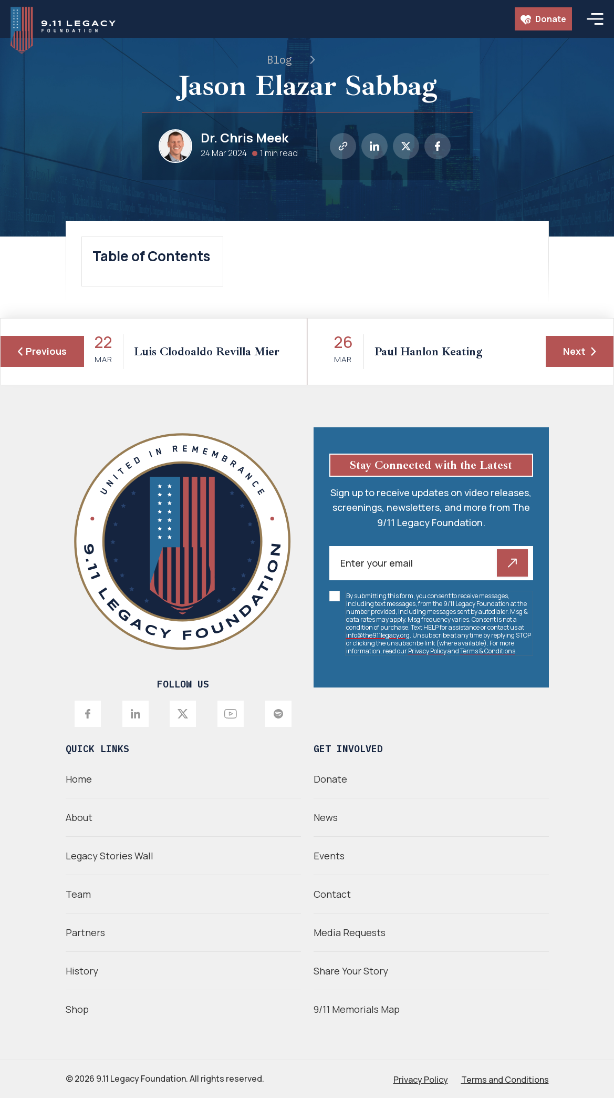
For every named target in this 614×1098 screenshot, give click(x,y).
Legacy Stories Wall (109, 855)
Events (329, 855)
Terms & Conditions (487, 651)
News (326, 817)
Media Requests (350, 932)
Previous (42, 351)
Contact (332, 894)
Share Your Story (351, 970)
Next (579, 351)
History (82, 970)
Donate (543, 19)
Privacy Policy (427, 651)
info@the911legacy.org (378, 635)
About (79, 817)
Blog (279, 60)
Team (78, 894)
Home (79, 779)
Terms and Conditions (505, 1079)
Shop (77, 1009)
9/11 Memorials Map (357, 1009)
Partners (85, 932)
